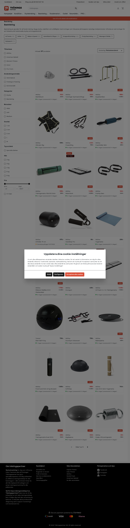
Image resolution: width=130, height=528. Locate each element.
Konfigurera (58, 274)
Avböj (49, 274)
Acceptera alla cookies (75, 274)
